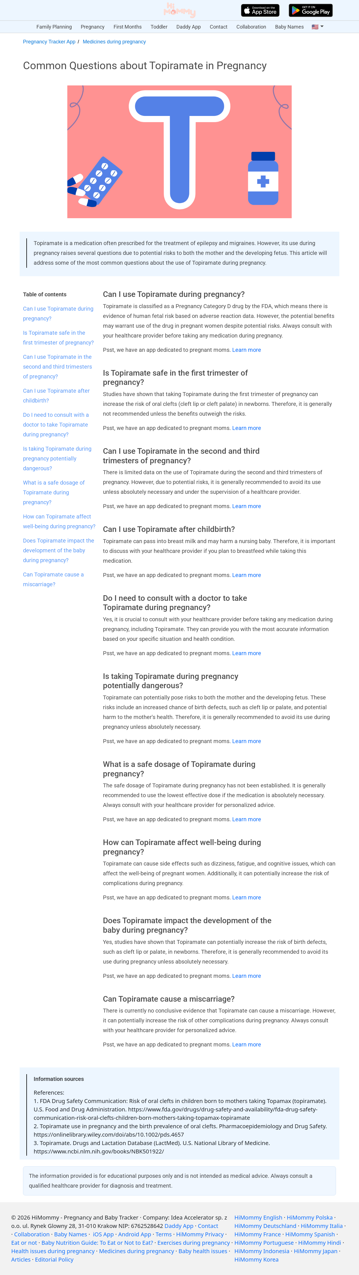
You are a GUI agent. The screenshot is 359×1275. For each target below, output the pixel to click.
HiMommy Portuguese (264, 1242)
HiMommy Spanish (310, 1234)
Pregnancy (93, 27)
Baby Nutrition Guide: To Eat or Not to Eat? (97, 1242)
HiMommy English (258, 1217)
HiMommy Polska (310, 1217)
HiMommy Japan (316, 1251)
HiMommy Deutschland (265, 1226)
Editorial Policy (54, 1259)
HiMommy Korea (256, 1259)
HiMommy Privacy (200, 1234)
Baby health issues (202, 1251)
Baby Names (289, 27)
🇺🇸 (315, 27)
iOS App (103, 1234)
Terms (164, 1234)
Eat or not (24, 1242)
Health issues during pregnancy (53, 1251)
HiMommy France (257, 1234)
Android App (134, 1234)
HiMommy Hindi (319, 1242)
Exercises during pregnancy (193, 1242)
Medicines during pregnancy (114, 42)
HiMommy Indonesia (261, 1251)
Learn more (246, 349)
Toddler (159, 27)
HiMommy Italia (322, 1226)
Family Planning (54, 27)
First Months (128, 27)
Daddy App (188, 27)
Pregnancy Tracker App (49, 42)
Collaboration (251, 27)
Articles (21, 1259)
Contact (218, 27)
